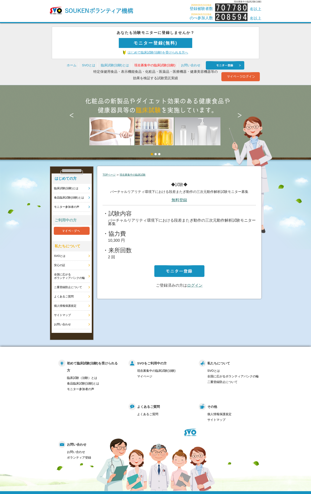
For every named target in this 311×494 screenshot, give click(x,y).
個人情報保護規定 (65, 305)
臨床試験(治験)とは (115, 65)
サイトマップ (62, 315)
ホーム (71, 65)
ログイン (195, 285)
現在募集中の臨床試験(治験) (154, 65)
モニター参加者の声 (66, 206)
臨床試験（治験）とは (82, 378)
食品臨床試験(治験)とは (69, 197)
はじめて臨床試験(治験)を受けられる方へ (158, 52)
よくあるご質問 (64, 296)
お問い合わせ (190, 65)
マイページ (144, 376)
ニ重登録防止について (68, 287)
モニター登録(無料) (155, 43)
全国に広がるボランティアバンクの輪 (69, 276)
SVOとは (88, 65)
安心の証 (59, 265)
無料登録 (179, 200)
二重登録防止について (222, 382)
